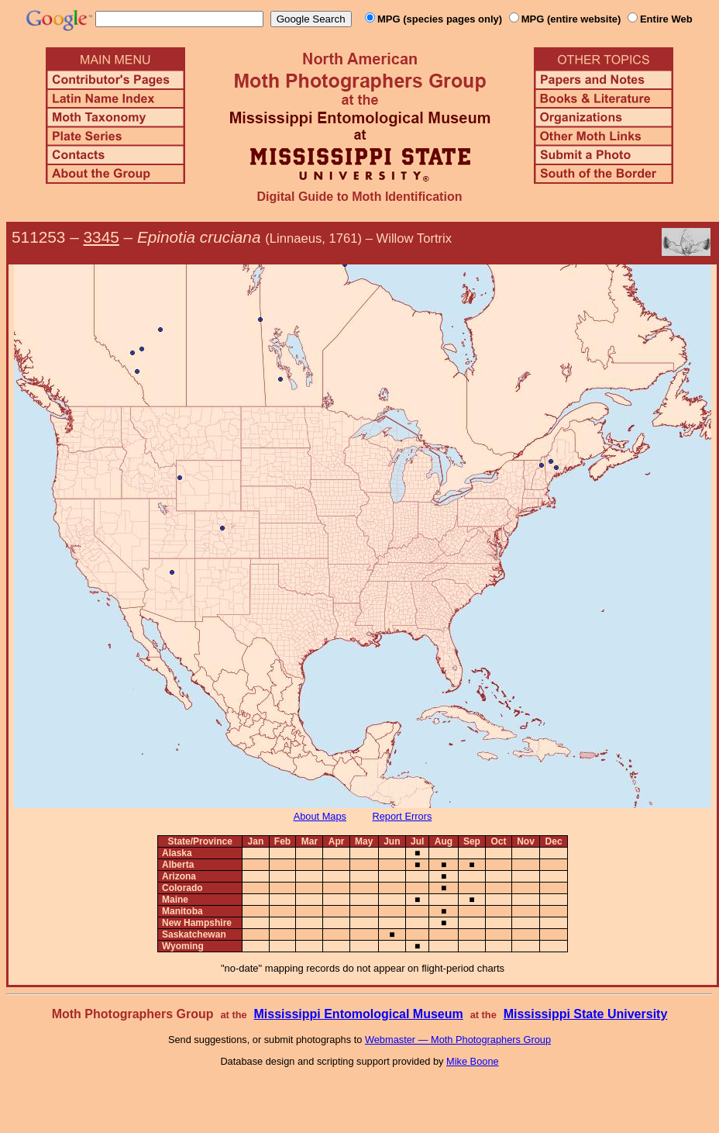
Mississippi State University (586, 1014)
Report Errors (402, 816)
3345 (101, 237)
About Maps (320, 816)
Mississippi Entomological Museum (358, 1014)
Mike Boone (472, 1061)
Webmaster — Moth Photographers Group (458, 1039)
